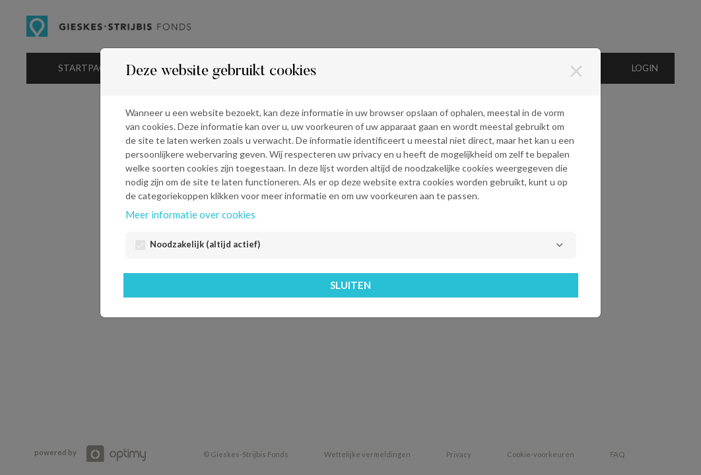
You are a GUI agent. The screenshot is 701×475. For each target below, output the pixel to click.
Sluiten (350, 285)
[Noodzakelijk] (560, 245)
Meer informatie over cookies (190, 214)
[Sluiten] (576, 71)
